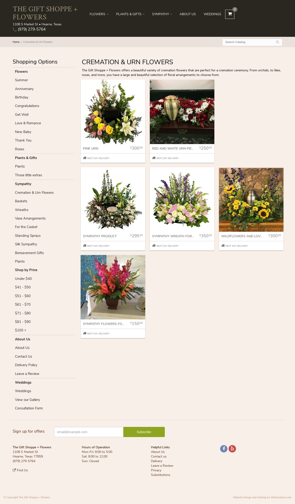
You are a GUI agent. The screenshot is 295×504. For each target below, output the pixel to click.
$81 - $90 (23, 321)
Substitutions (160, 475)
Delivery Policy (26, 365)
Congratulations (27, 106)
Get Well (21, 114)
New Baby (23, 132)
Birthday (21, 97)
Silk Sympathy (26, 244)
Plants (20, 166)
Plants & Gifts (129, 14)
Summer (21, 80)
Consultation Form (29, 408)
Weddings (212, 14)
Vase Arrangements (30, 218)
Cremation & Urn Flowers (34, 192)
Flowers (97, 14)
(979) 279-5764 (29, 29)
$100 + (20, 330)
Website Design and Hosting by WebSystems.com (262, 497)
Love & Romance (28, 123)
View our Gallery (27, 399)
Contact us (159, 456)
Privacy (156, 470)
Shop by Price (26, 270)
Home (16, 42)
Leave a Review (27, 373)
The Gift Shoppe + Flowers (45, 13)
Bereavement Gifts (29, 253)
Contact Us (23, 356)
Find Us (20, 470)
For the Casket (26, 227)
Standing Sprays (28, 235)
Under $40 (23, 278)
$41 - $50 (23, 287)
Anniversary (24, 89)
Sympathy (160, 14)
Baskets (21, 201)
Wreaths (21, 210)
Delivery (156, 461)
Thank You (23, 140)
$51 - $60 (23, 296)
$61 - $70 (23, 304)
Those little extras (28, 175)
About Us (188, 14)
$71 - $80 (23, 313)
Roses (19, 149)
